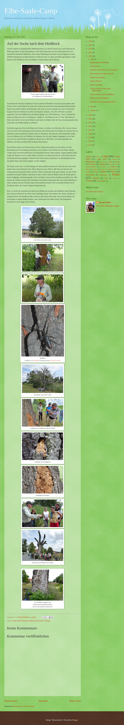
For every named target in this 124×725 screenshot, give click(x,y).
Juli (92, 59)
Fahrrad (32, 621)
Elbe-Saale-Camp (30, 11)
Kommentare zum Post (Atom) (23, 706)
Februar (93, 110)
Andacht (89, 157)
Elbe (110, 162)
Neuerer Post (10, 701)
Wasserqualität (101, 181)
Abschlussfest (95, 66)
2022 (90, 49)
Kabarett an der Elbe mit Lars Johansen (103, 70)
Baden (97, 156)
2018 (90, 119)
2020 (90, 56)
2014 (90, 134)
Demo (114, 159)
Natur (113, 171)
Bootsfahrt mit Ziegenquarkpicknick (102, 102)
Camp (105, 156)
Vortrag (47, 621)
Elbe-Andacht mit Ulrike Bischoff (102, 74)
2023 (90, 45)
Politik (116, 174)
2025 (90, 41)
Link (59, 360)
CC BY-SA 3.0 (53, 360)
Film (109, 164)
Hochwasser (103, 166)
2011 (90, 145)
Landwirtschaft (112, 169)
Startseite (43, 701)
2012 (90, 141)
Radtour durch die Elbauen (99, 98)
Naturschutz (40, 621)
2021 (90, 52)
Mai (92, 107)
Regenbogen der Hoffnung (99, 62)
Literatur (95, 172)
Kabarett (113, 167)
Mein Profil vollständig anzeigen (107, 206)
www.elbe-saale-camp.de (94, 192)
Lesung (88, 172)
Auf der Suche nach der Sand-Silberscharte (100, 90)
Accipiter (35, 360)
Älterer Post (75, 701)
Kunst (102, 169)
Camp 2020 (17, 621)
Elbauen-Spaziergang (97, 77)
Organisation (103, 175)
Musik (103, 171)
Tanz (106, 178)
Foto (115, 164)
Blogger (75, 720)
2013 (90, 137)
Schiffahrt (95, 178)
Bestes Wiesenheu (96, 85)
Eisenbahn (103, 162)
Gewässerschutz (91, 167)
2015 (90, 130)
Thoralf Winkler (105, 202)
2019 (90, 115)
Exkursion (25, 621)
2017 (90, 123)
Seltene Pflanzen (96, 81)
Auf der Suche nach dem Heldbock (102, 94)
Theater (114, 178)
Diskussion (90, 162)
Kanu (87, 169)
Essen (118, 162)
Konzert (95, 169)
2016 (90, 126)
